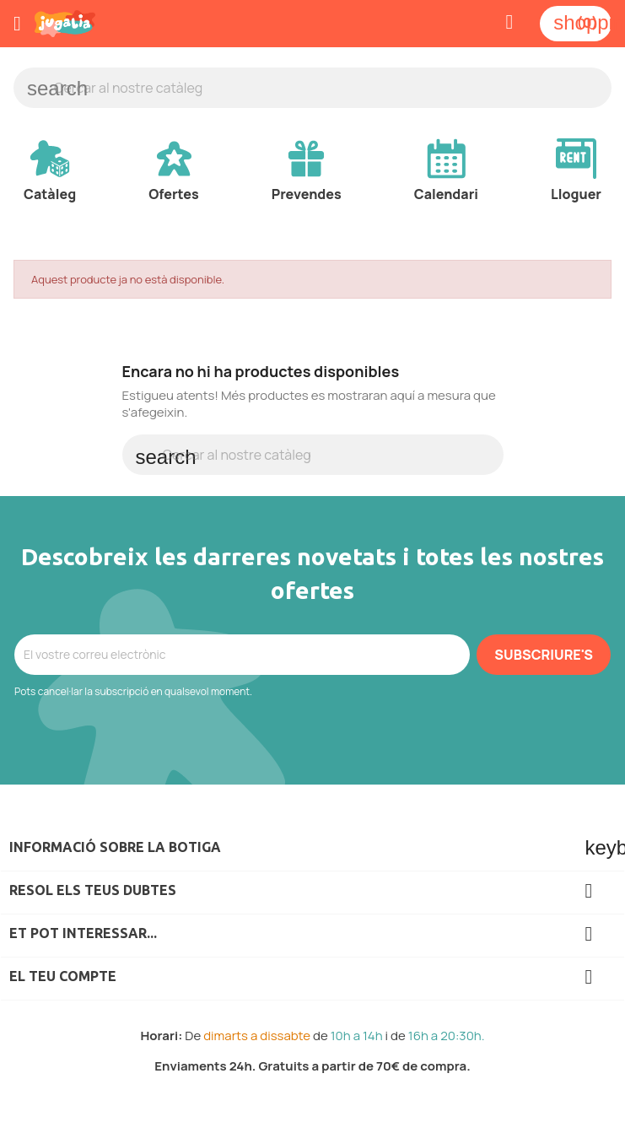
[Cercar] (312, 87)
